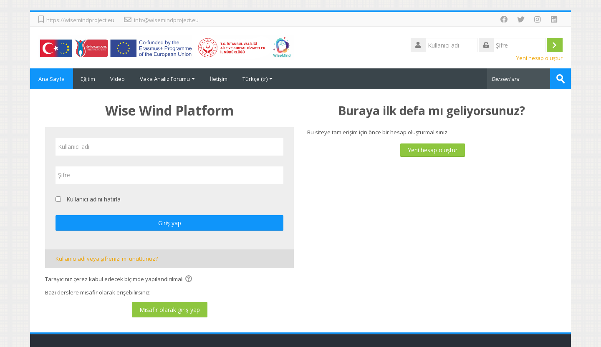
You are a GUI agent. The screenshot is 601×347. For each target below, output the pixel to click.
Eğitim (88, 79)
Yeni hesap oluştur (539, 58)
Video (117, 79)
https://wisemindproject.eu (80, 20)
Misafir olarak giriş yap (169, 310)
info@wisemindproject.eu (166, 20)
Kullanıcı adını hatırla (93, 199)
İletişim (218, 79)
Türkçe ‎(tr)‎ (257, 79)
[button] (190, 279)
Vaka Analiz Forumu (167, 79)
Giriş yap (169, 223)
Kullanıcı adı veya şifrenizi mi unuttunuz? (107, 258)
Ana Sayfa (51, 79)
